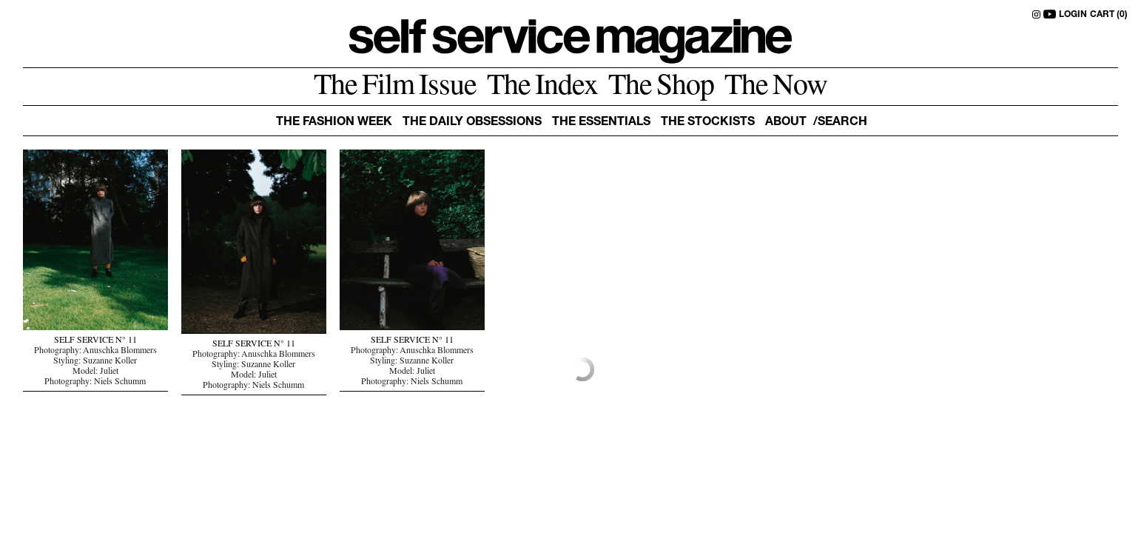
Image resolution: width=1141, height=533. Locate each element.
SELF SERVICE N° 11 (95, 341)
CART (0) (1109, 14)
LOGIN (1073, 14)
